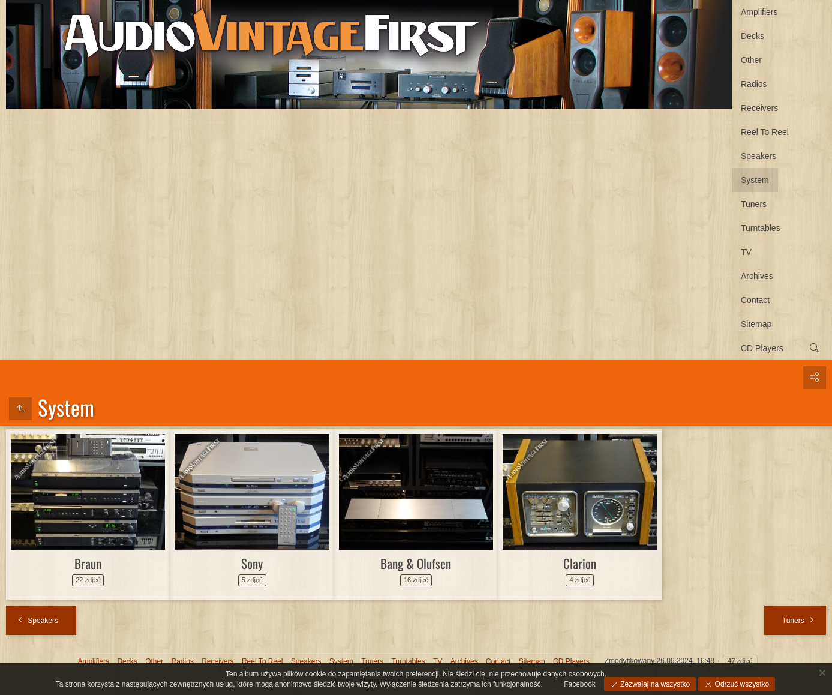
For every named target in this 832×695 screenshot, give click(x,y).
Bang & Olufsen (415, 563)
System (755, 180)
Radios (754, 84)
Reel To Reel (765, 132)
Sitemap (756, 324)
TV (746, 252)
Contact (755, 300)
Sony (252, 563)
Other (751, 60)
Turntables (760, 228)
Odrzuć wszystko (741, 684)
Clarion (579, 563)
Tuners (754, 204)
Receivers (759, 108)
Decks (752, 36)
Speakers (758, 156)
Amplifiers (759, 12)
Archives (757, 276)
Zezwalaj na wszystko (654, 684)
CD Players (762, 348)
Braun (87, 563)
